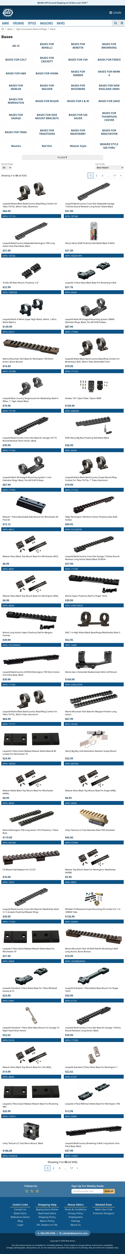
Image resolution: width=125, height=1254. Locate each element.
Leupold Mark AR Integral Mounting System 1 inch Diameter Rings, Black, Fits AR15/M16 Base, (27, 479)
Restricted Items (47, 1213)
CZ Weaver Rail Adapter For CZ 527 (19, 869)
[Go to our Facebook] (26, 1191)
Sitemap (75, 1220)
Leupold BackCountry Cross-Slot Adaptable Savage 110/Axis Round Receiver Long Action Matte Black (89, 205)
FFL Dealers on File (47, 1224)
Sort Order (109, 166)
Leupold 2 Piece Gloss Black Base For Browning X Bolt (90, 282)
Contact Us (20, 1209)
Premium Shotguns (103, 1213)
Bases (53, 29)
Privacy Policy (75, 1213)
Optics (10, 29)
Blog (20, 1220)
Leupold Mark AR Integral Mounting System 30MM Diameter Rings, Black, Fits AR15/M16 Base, (89, 321)
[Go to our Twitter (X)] (32, 1191)
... (109, 175)
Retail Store (20, 1213)
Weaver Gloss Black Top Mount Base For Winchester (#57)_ (31, 556)
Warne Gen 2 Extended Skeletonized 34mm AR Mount (91, 671)
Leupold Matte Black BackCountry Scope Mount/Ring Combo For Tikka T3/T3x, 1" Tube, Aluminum (91, 479)
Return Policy (47, 1220)
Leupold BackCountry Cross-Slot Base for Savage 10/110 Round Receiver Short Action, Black (30, 439)
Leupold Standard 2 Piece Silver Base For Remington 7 (91, 1067)
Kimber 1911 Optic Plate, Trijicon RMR (83, 398)
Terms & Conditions (75, 1209)
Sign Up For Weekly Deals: (87, 1186)
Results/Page (7, 166)
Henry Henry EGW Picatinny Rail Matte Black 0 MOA (90, 243)
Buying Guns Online (47, 1209)
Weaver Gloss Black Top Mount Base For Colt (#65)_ (27, 1067)
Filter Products (62, 1248)
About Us (75, 1224)
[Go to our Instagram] (37, 1191)
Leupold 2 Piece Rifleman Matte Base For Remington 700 (92, 1103)
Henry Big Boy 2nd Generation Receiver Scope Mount (91, 751)
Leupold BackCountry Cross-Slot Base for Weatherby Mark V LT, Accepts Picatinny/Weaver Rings (31, 910)
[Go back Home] (2, 29)
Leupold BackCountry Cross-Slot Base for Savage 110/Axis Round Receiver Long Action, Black (93, 1029)
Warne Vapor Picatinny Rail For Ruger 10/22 (86, 595)
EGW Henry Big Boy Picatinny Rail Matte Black (87, 437)
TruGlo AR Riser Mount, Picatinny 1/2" (21, 282)
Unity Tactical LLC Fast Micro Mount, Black (23, 1143)
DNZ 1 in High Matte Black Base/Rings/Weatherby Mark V (92, 632)
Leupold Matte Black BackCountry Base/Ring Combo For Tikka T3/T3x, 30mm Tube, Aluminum (30, 205)
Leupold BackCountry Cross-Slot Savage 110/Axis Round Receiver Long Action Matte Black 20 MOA (92, 558)
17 (114, 175)
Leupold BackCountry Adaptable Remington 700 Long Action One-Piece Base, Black (29, 244)
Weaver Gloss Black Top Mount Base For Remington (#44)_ (31, 595)
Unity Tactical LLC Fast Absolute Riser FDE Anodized (90, 830)
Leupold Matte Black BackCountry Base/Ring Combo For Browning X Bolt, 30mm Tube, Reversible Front (92, 360)
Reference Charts (20, 1217)
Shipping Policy (47, 1217)
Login (20, 1224)
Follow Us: (30, 1186)
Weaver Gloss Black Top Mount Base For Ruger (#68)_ (90, 790)
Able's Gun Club (103, 1209)
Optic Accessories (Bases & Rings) (31, 29)
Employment (76, 1217)
